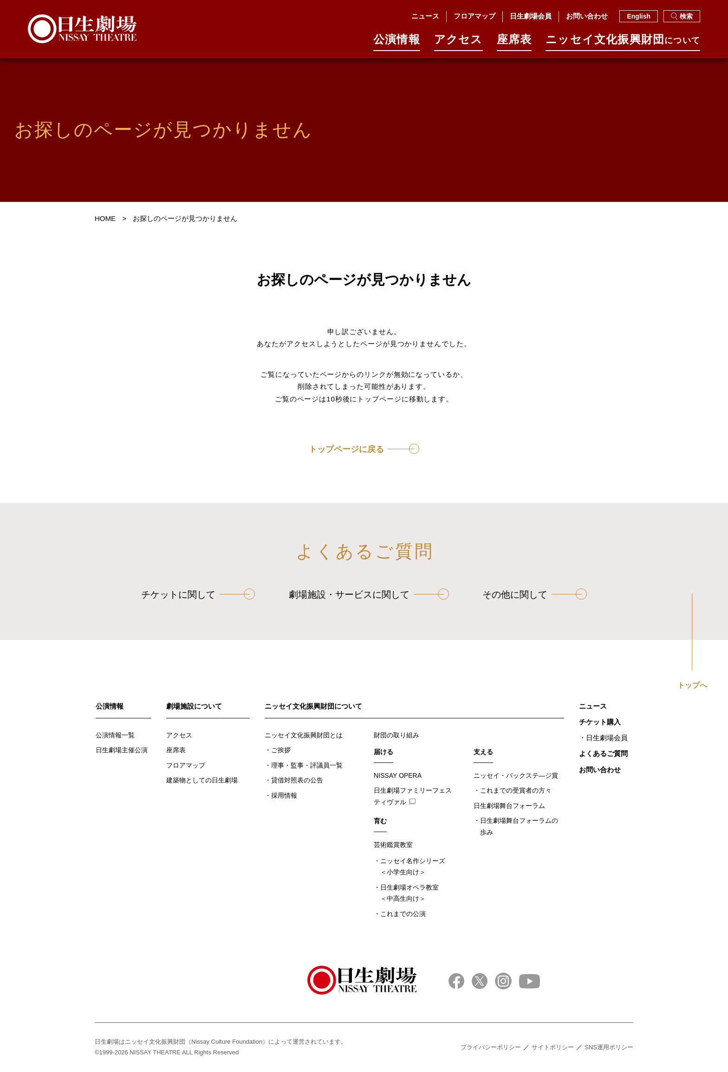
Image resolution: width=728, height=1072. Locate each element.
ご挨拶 (281, 750)
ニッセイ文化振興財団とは (304, 735)
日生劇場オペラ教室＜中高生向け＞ (409, 893)
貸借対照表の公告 (297, 780)
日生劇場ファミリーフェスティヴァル (413, 796)
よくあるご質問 (603, 753)
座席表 (514, 42)
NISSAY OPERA (398, 775)
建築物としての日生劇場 (202, 780)
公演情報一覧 (115, 735)
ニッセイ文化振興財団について (313, 706)
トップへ (692, 685)
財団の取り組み (396, 735)
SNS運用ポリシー (609, 1047)
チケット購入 (600, 722)
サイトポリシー (553, 1047)
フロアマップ (474, 16)
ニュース (425, 16)
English (638, 16)
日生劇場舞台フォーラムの (519, 827)
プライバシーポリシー (491, 1047)
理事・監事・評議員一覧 (307, 765)
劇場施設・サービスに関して (349, 594)
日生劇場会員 (531, 16)
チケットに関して (178, 594)
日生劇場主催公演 (122, 750)
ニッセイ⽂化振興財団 (623, 42)
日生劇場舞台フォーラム (509, 805)
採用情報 (284, 795)
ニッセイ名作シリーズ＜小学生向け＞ (412, 866)
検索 (682, 16)
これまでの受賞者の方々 (516, 790)
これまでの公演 (403, 913)
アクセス (458, 42)
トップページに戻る (346, 449)
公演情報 (396, 42)
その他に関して (514, 594)
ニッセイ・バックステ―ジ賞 (516, 775)
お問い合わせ (587, 16)
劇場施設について (194, 706)
